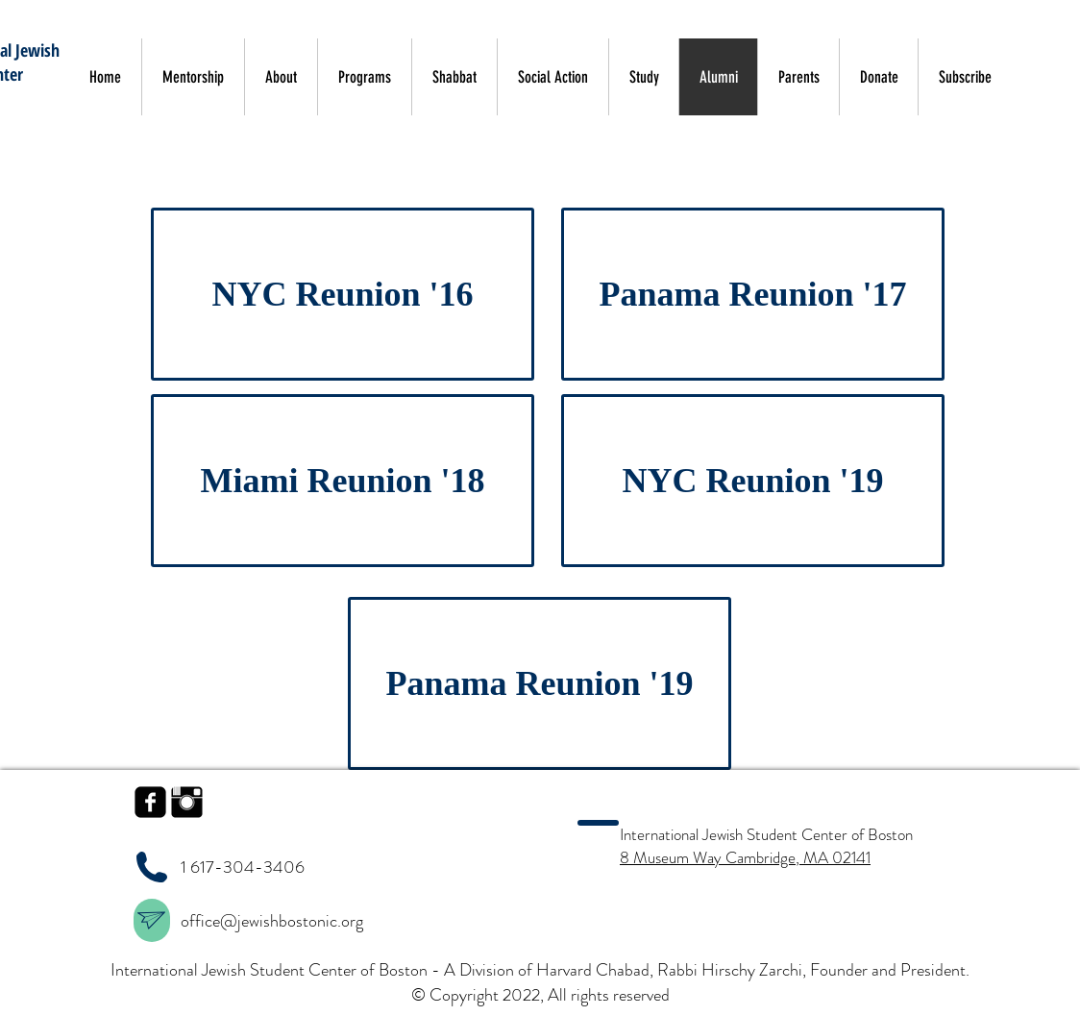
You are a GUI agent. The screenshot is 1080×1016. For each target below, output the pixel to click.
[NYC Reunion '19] (753, 480)
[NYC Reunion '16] (342, 294)
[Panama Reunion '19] (539, 683)
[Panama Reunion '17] (753, 294)
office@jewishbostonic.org (274, 920)
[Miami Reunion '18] (342, 480)
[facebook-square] (150, 802)
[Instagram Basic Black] (187, 802)
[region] (152, 920)
